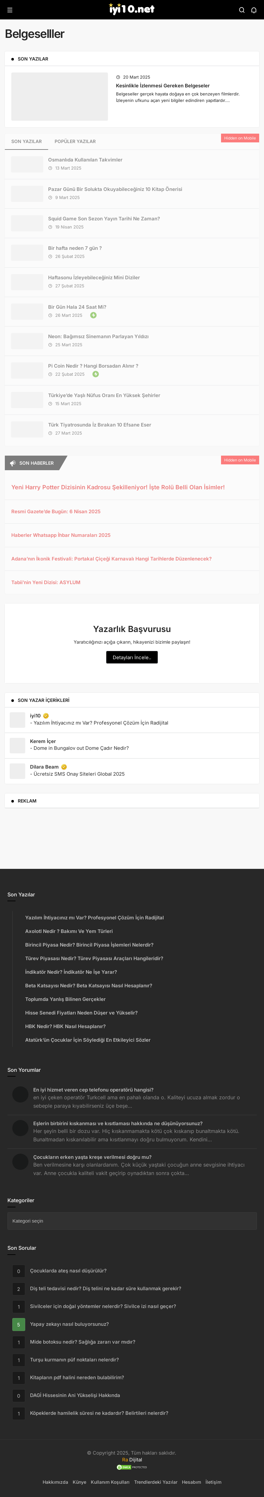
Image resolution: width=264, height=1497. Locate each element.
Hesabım (191, 1482)
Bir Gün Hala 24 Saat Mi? (77, 307)
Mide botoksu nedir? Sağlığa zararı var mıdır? (82, 1342)
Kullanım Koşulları (110, 1482)
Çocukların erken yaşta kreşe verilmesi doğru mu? (92, 1157)
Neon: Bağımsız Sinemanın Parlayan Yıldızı (98, 336)
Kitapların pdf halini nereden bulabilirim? (77, 1378)
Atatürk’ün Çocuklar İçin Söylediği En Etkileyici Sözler (88, 1040)
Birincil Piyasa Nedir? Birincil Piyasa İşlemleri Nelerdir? (89, 945)
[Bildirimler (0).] (254, 10)
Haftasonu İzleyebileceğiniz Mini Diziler (94, 277)
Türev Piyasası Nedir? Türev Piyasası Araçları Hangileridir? (94, 958)
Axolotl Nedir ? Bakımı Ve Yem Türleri (69, 931)
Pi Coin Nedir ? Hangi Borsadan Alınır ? (93, 366)
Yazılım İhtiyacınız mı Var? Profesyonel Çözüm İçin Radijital (94, 918)
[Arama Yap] (242, 10)
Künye (79, 1482)
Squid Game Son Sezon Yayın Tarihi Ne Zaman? (104, 219)
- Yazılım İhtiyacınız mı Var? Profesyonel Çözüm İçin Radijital (99, 723)
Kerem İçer (43, 741)
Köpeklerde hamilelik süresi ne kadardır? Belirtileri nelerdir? (99, 1413)
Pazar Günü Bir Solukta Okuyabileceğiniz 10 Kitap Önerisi (115, 189)
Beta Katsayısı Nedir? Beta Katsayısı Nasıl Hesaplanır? (88, 985)
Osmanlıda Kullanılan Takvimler (85, 160)
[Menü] (10, 10)
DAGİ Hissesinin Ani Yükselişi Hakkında (75, 1395)
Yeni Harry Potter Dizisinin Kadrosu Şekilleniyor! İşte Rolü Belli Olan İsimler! (118, 487)
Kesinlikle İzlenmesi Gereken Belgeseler (163, 86)
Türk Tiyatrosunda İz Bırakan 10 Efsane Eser (99, 425)
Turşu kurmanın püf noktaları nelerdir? (74, 1360)
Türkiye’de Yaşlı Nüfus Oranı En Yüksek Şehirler (104, 395)
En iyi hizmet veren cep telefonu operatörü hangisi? (93, 1090)
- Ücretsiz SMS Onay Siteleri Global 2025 (77, 774)
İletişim (213, 1482)
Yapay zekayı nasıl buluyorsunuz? (69, 1324)
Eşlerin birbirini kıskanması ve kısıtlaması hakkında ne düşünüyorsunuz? (118, 1123)
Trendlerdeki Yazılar (155, 1482)
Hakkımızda (55, 1482)
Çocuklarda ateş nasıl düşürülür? (68, 1271)
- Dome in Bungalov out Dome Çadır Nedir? (79, 748)
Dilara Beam (49, 767)
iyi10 (39, 716)
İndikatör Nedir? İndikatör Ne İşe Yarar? (71, 972)
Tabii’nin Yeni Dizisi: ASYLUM (45, 582)
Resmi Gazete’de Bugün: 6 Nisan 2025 (55, 511)
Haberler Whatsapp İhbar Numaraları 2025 (61, 535)
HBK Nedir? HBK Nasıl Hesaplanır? (65, 1026)
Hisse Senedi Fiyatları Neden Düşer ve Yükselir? (81, 1013)
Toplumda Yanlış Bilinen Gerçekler (65, 999)
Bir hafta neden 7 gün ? (75, 248)
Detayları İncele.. (132, 657)
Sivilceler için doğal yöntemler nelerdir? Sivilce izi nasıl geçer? (103, 1306)
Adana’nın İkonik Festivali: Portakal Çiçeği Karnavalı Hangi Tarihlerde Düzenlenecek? (111, 559)
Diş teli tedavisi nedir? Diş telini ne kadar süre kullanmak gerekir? (105, 1289)
